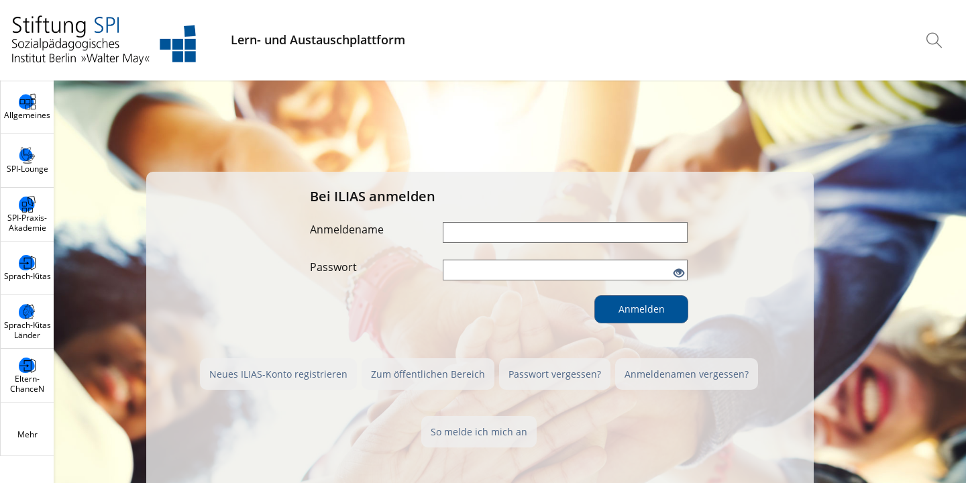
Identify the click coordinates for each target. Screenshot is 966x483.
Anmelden (642, 309)
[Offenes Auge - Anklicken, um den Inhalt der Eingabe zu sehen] (679, 273)
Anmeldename (347, 229)
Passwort (333, 267)
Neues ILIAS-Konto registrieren (278, 374)
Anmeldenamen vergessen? (687, 374)
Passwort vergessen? (554, 374)
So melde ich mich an (479, 431)
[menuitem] (936, 40)
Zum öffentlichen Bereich (428, 374)
